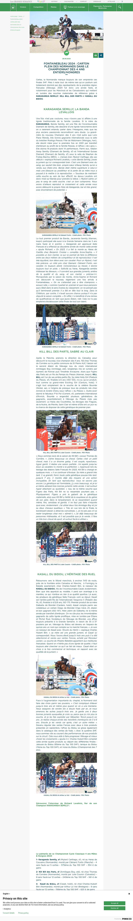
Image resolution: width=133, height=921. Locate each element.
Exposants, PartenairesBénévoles (103, 7)
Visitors (23, 7)
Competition (38, 7)
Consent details (8, 913)
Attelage (111, 1)
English (6, 894)
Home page (13, 16)
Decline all (114, 908)
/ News (20, 16)
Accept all (114, 903)
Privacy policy (23, 913)
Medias (53, 7)
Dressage (97, 1)
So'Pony (54, 1)
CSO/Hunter (68, 1)
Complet (83, 1)
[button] (23, 7)
